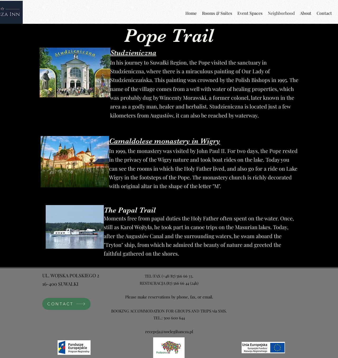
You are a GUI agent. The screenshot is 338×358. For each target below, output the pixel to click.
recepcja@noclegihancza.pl (169, 331)
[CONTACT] (66, 304)
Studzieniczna (133, 52)
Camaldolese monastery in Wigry (164, 141)
